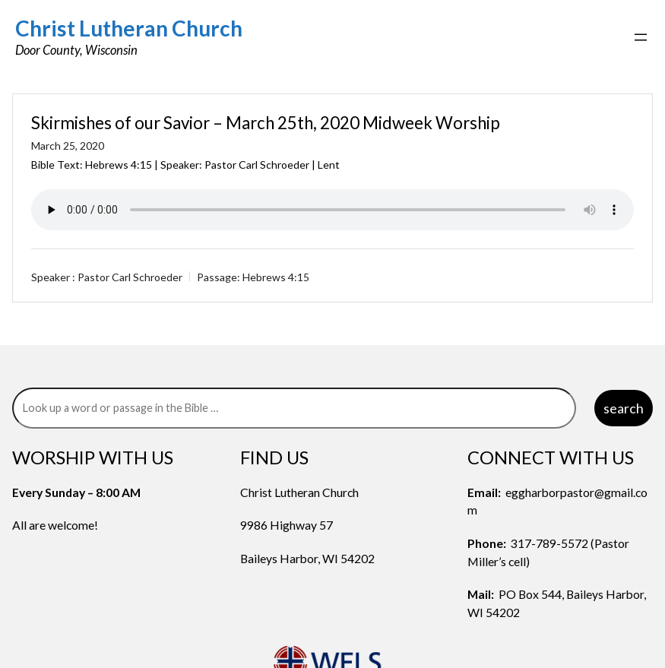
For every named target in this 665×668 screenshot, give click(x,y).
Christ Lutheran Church (128, 28)
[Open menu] (641, 37)
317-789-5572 (549, 543)
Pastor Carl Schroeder (130, 277)
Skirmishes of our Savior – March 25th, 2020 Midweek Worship (265, 122)
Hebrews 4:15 (118, 164)
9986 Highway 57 (286, 525)
